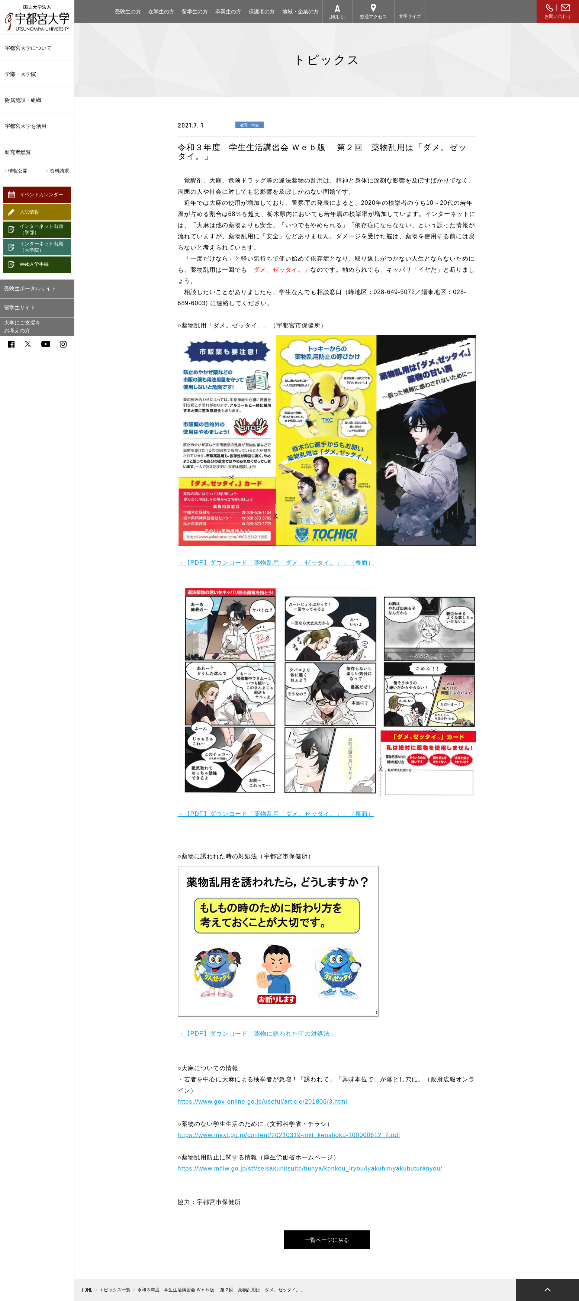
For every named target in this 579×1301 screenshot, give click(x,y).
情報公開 (18, 171)
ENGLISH (337, 16)
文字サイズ (410, 16)
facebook (11, 344)
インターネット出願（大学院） (41, 247)
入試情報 (29, 212)
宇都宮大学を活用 (37, 126)
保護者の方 (262, 11)
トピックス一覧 (115, 1289)
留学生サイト (19, 307)
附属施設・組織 (37, 100)
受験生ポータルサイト (30, 288)
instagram (63, 344)
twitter (28, 344)
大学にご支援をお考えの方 (22, 326)
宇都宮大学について (37, 48)
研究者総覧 (18, 152)
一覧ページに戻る (327, 1239)
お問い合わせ (557, 16)
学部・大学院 (37, 74)
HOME (87, 1290)
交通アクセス (373, 16)
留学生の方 (195, 11)
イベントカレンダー (41, 194)
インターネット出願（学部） (41, 229)
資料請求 (59, 171)
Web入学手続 (34, 264)
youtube (45, 344)
